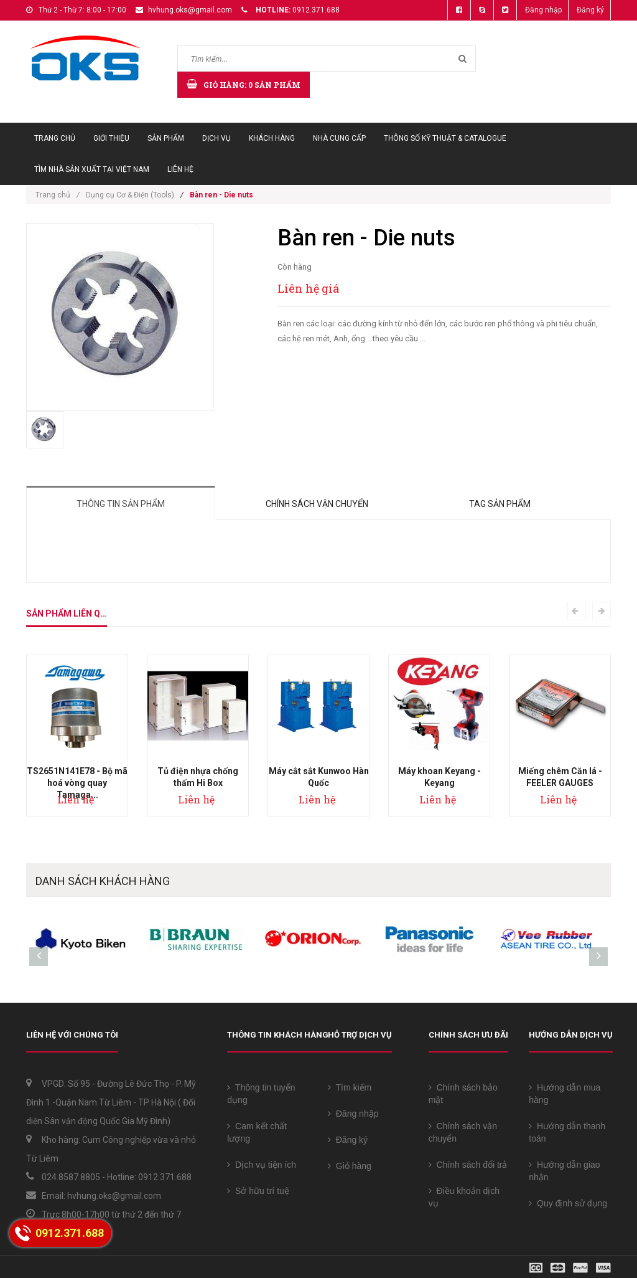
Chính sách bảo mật (463, 1093)
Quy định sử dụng (568, 1203)
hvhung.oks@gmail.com (190, 10)
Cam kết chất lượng (257, 1132)
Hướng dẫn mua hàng (564, 1093)
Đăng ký (590, 10)
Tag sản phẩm (500, 504)
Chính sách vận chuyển (317, 504)
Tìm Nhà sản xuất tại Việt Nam (91, 169)
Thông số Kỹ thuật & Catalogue (445, 138)
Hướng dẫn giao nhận (564, 1171)
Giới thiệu (111, 138)
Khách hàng (272, 138)
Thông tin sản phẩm (121, 504)
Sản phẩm (165, 138)
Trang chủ (54, 138)
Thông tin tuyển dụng (261, 1093)
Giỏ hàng (349, 1166)
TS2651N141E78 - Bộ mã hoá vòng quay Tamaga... (77, 783)
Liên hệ (180, 169)
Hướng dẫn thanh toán (567, 1132)
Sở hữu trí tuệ (258, 1191)
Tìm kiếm (349, 1087)
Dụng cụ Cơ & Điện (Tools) (130, 195)
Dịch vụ (216, 138)
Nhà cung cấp (339, 138)
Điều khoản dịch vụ (464, 1197)
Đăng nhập (543, 10)
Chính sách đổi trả (468, 1165)
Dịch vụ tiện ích (261, 1165)
